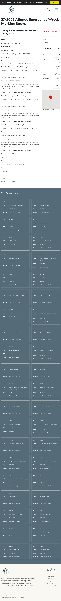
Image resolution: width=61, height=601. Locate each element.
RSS (27, 591)
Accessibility (4, 591)
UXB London (9, 597)
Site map (21, 591)
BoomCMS (22, 597)
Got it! (54, 2)
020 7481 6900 (50, 583)
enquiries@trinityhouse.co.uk (53, 585)
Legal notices (13, 591)
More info (46, 2)
